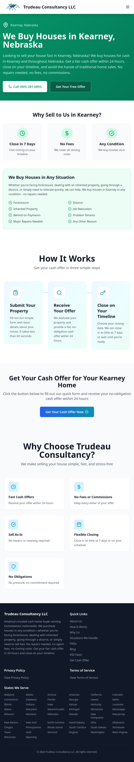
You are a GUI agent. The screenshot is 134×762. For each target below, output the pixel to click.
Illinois (8, 704)
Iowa (50, 704)
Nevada (73, 714)
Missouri (9, 714)
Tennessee (118, 727)
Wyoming (31, 737)
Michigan (74, 709)
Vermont (52, 732)
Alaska (29, 694)
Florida (51, 699)
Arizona (51, 694)
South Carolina (77, 727)
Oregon (8, 727)
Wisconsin (10, 737)
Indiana (30, 704)
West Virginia (119, 732)
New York (31, 722)
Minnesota (97, 709)
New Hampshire (97, 715)
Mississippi (118, 709)
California (96, 694)
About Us (76, 621)
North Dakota (77, 722)
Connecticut (11, 699)
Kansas (73, 704)
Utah (28, 732)
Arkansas (74, 694)
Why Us (75, 632)
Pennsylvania (33, 727)
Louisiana (117, 704)
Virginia (73, 732)
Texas (7, 732)
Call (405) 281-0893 (25, 87)
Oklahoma (118, 722)
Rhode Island (54, 727)
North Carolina (55, 722)
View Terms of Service (84, 678)
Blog (73, 649)
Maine (7, 709)
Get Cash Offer (79, 660)
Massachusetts (55, 709)
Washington (98, 732)
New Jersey (118, 714)
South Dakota (98, 727)
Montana (31, 714)
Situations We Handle (84, 638)
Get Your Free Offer (70, 87)
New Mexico (11, 722)
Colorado (117, 694)
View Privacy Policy (16, 678)
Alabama (9, 694)
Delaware (31, 699)
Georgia (73, 699)
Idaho (115, 699)
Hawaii (94, 699)
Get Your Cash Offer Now (67, 412)
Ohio (93, 722)
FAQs (73, 643)
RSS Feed (76, 655)
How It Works (78, 627)
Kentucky (96, 704)
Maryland (31, 709)
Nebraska (52, 714)
